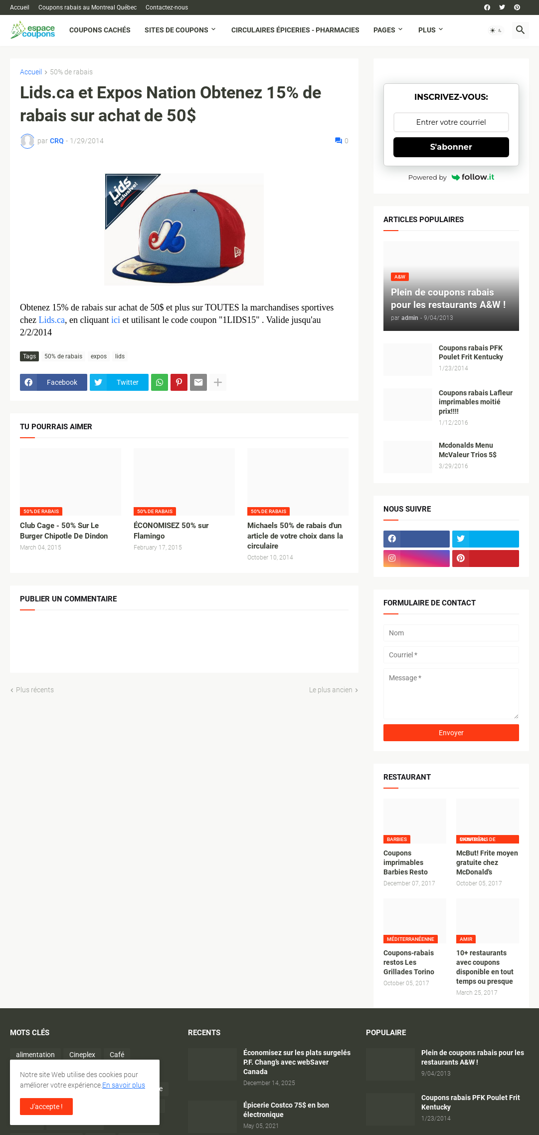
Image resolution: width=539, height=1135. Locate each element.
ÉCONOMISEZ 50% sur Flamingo (171, 530)
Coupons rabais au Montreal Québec (87, 7)
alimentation (35, 1055)
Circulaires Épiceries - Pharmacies (295, 30)
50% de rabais (71, 72)
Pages (384, 30)
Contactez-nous (167, 7)
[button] (496, 30)
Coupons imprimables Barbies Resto (405, 862)
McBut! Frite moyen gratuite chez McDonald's (487, 862)
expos (99, 356)
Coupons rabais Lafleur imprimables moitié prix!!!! (476, 402)
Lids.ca (51, 320)
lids (120, 356)
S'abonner (451, 147)
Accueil (19, 7)
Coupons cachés (100, 30)
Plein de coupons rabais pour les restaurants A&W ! (472, 1057)
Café (117, 1055)
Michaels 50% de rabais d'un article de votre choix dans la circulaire (295, 536)
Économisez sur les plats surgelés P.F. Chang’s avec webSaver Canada (297, 1062)
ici (115, 320)
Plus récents (35, 690)
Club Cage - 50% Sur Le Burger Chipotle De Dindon (64, 530)
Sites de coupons (176, 30)
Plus (427, 30)
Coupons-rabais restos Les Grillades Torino (408, 962)
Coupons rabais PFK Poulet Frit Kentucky (471, 352)
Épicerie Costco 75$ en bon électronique (286, 1110)
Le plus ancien (331, 690)
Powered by (451, 177)
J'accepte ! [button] (46, 1107)
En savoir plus (123, 1085)
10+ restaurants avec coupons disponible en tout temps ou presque (485, 967)
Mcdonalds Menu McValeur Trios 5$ (468, 450)
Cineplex (82, 1055)
